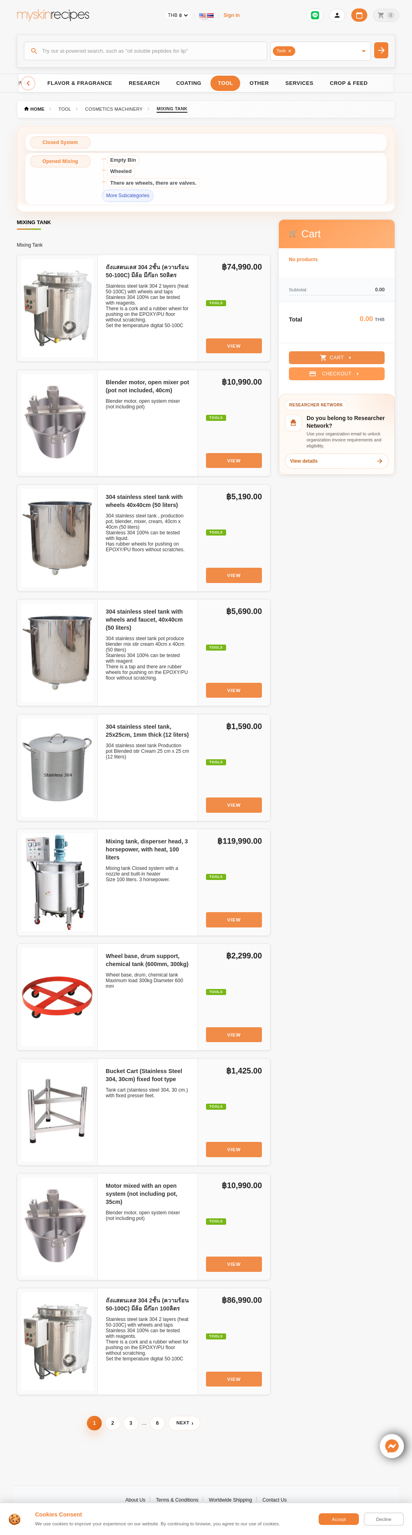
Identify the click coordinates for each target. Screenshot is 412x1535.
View (234, 345)
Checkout (335, 373)
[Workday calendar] (359, 15)
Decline (383, 1519)
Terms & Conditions (177, 1500)
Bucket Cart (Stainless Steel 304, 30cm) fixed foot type (144, 1075)
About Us (135, 1500)
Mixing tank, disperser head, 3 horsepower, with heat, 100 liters (147, 849)
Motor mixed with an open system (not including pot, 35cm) (141, 1194)
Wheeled (121, 171)
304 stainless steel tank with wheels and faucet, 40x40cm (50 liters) (144, 619)
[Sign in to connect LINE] (315, 15)
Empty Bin (123, 160)
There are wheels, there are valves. (153, 183)
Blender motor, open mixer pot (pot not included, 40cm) (147, 386)
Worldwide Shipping (230, 1500)
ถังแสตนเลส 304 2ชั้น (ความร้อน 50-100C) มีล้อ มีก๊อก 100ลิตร (147, 1304)
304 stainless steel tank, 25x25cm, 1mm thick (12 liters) (147, 730)
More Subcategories (127, 195)
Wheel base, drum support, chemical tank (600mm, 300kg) (147, 960)
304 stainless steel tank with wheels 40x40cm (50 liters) (144, 501)
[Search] (146, 50)
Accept (339, 1519)
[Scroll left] (28, 83)
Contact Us (274, 1500)
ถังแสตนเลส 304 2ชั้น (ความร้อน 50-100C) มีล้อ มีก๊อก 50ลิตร (147, 271)
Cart (336, 357)
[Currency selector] (177, 15)
